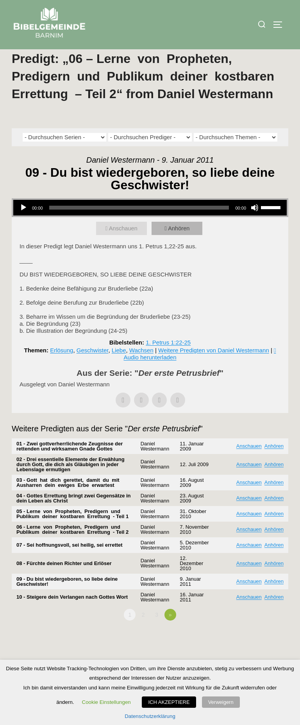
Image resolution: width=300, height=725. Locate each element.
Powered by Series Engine (259, 652)
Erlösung (61, 366)
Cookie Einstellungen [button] (106, 702)
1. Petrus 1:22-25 (168, 358)
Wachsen (141, 366)
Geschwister (93, 366)
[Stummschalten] (255, 224)
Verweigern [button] (221, 702)
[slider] (139, 224)
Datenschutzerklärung (150, 716)
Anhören (179, 244)
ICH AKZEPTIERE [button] (168, 702)
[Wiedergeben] (23, 224)
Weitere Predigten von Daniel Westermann (213, 366)
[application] (150, 224)
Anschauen (124, 244)
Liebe (119, 366)
